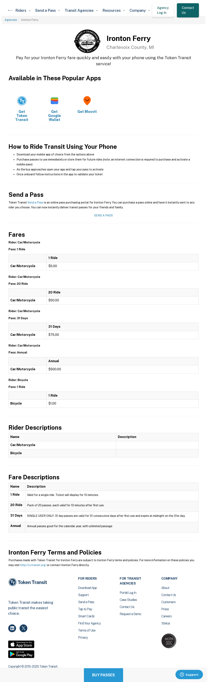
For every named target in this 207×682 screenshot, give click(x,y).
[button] (23, 10)
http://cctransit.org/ (33, 565)
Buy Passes (103, 675)
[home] (10, 10)
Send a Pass (35, 202)
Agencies (11, 19)
